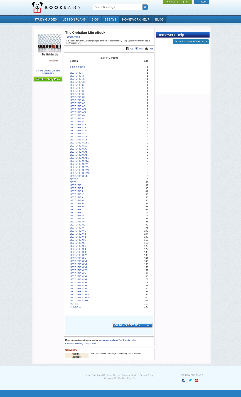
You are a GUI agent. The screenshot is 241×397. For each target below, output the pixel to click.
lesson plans (74, 19)
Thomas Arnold (72, 37)
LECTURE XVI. (78, 106)
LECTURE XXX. (78, 148)
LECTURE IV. (77, 194)
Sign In (184, 1)
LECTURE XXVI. (79, 136)
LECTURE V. (76, 72)
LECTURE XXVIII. (79, 142)
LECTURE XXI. (78, 121)
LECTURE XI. (77, 91)
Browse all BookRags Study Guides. (81, 344)
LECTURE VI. (77, 76)
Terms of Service (130, 375)
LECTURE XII (77, 218)
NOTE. (73, 182)
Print (149, 49)
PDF (129, 49)
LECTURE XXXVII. (80, 170)
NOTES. (74, 179)
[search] (117, 7)
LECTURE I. (76, 185)
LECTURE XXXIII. (79, 158)
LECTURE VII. (77, 79)
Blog (159, 19)
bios (95, 19)
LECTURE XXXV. (79, 164)
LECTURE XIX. (78, 115)
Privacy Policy (146, 375)
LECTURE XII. (77, 94)
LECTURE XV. (77, 103)
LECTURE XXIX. (79, 145)
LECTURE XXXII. (79, 154)
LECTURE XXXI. (79, 151)
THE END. (75, 306)
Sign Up (171, 1)
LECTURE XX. (77, 118)
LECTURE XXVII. (79, 139)
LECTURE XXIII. (78, 127)
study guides (45, 19)
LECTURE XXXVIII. (80, 173)
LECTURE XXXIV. (79, 161)
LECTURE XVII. (78, 109)
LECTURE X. (77, 88)
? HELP (202, 1)
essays (110, 19)
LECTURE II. (76, 188)
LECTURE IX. (77, 85)
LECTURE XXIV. (78, 130)
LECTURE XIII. (78, 97)
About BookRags (93, 375)
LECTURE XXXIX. (79, 176)
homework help (135, 19)
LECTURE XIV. (78, 100)
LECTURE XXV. (78, 133)
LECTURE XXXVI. (79, 167)
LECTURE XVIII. (78, 112)
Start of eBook (77, 66)
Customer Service (111, 375)
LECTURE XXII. (78, 124)
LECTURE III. (77, 191)
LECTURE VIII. (78, 82)
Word (139, 49)
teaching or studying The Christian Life (117, 340)
